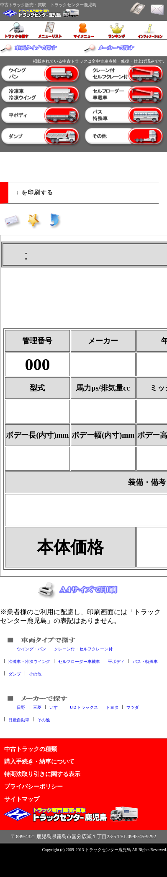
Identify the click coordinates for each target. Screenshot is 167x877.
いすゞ (55, 707)
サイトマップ (21, 799)
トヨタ (112, 707)
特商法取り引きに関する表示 (42, 774)
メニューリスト (50, 30)
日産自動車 (18, 719)
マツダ (132, 707)
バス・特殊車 (145, 661)
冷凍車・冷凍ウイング (29, 661)
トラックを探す (16, 30)
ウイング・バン (31, 648)
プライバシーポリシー (33, 786)
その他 (35, 673)
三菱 (37, 707)
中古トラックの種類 (30, 749)
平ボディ (116, 661)
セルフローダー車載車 (79, 661)
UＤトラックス (84, 707)
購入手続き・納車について (39, 761)
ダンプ (14, 673)
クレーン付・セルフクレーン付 (83, 648)
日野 (21, 707)
